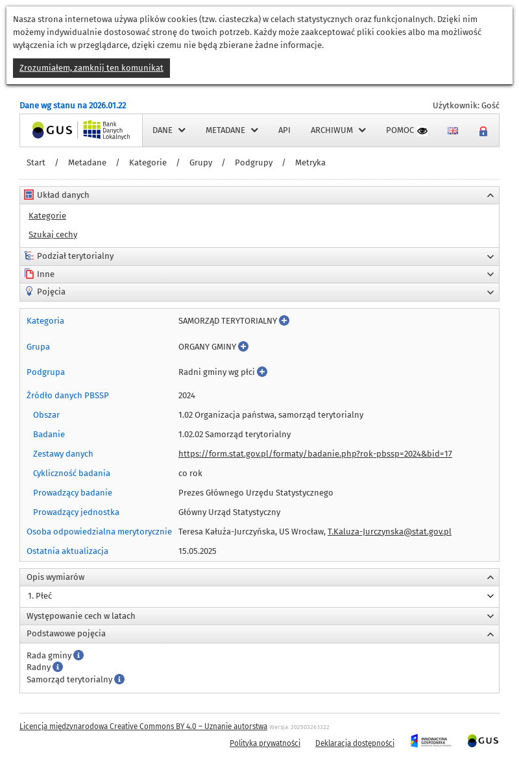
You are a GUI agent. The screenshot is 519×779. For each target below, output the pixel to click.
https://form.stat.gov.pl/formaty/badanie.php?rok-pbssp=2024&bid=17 (315, 454)
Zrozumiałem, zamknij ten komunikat (91, 68)
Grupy (200, 162)
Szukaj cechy (53, 234)
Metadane (87, 162)
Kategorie (148, 162)
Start (36, 162)
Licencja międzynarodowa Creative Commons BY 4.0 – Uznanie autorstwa (143, 726)
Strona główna (48, 130)
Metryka (310, 162)
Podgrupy (253, 162)
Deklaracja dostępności (354, 743)
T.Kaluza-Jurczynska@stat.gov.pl (390, 531)
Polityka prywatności (265, 743)
